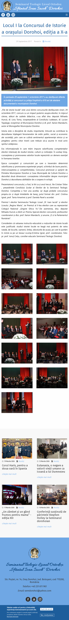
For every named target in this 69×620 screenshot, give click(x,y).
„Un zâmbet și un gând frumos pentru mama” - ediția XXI (16, 515)
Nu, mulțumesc (47, 615)
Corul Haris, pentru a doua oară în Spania (15, 467)
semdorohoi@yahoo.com (38, 590)
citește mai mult (9, 474)
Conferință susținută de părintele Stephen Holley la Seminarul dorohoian (51, 516)
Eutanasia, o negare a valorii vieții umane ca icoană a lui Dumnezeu (51, 468)
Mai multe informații (12, 616)
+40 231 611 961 (39, 586)
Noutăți (48, 41)
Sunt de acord (46, 609)
